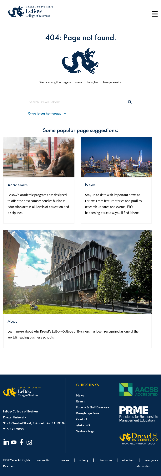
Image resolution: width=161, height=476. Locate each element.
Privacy (84, 460)
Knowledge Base (87, 413)
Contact (81, 419)
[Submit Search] (130, 102)
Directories (105, 460)
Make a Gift (84, 425)
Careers (64, 460)
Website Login (85, 431)
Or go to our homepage (47, 113)
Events (80, 401)
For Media (43, 460)
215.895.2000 (13, 429)
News (80, 395)
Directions (128, 460)
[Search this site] (77, 102)
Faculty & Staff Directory (92, 407)
